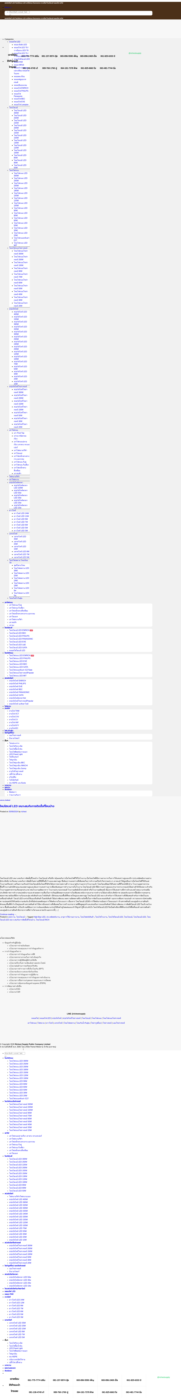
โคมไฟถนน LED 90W (18, 1081)
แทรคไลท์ (13, 534)
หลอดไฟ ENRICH (21, 88)
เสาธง (11, 625)
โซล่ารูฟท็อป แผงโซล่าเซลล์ (15, 1266)
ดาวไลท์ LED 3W (21, 531)
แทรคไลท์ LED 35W (17, 1323)
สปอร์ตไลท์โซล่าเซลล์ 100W (20, 1254)
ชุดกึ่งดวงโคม (19, 565)
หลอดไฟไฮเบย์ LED (22, 59)
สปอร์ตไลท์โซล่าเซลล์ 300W (20, 1246)
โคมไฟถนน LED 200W (18, 1067)
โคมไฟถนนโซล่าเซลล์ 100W (21, 1110)
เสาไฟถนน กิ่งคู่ (20, 462)
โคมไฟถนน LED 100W (18, 1078)
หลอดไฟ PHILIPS (21, 91)
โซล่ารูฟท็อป (9, 733)
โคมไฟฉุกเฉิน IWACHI (18, 765)
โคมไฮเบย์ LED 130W (18, 1176)
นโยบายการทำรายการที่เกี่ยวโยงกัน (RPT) (26, 969)
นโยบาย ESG (14, 989)
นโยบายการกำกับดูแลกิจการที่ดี (22, 954)
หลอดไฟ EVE (19, 102)
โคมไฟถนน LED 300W (18, 1061)
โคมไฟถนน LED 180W (18, 1070)
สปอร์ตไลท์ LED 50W (18, 1231)
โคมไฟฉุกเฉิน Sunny (17, 768)
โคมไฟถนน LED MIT (18, 676)
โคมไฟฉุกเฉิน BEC (17, 763)
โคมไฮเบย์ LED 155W (18, 1171)
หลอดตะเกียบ (19, 76)
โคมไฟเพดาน (69, 1023)
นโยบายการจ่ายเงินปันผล (19, 946)
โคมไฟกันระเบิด (15, 746)
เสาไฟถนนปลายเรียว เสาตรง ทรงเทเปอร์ (22, 444)
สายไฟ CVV (14, 717)
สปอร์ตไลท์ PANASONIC (19, 692)
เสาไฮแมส (18, 453)
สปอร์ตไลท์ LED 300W (18, 1208)
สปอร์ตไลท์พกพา (16, 482)
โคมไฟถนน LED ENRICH (19, 655)
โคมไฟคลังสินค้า (87, 917)
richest (23, 812)
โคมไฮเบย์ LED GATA (18, 648)
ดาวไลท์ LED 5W (21, 528)
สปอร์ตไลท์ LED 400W (18, 1199)
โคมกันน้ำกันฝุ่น (15, 598)
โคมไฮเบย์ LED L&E (17, 645)
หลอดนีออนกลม (20, 85)
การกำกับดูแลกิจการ (13, 951)
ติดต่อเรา (8, 789)
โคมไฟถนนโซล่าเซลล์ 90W (20, 1113)
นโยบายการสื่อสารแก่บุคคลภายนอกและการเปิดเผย (30, 980)
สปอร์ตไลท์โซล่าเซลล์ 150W (20, 1251)
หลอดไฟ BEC (19, 99)
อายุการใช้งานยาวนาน (70, 917)
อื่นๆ (6, 741)
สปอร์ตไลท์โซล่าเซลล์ (18, 387)
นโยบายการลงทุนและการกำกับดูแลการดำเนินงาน (29, 977)
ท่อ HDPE (13, 1357)
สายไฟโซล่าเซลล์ (16, 771)
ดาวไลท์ (12, 510)
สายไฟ (7, 708)
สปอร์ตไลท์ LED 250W (18, 1211)
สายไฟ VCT (14, 714)
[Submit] (5, 1056)
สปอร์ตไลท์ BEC (16, 689)
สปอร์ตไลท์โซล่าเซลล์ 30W (20, 1260)
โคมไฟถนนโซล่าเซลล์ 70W (20, 1116)
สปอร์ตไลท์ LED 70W (18, 1228)
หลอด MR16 (19, 65)
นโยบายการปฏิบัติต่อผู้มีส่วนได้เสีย (23, 960)
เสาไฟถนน (13, 430)
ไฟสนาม (8, 706)
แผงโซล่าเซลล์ (15, 735)
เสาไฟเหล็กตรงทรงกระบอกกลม (22, 614)
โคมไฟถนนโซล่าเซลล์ (18, 248)
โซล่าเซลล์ (107, 1023)
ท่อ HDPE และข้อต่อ (17, 783)
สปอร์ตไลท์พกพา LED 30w (20, 1280)
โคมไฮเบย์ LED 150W (18, 1173)
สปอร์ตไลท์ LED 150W (18, 1220)
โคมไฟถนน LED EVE (18, 661)
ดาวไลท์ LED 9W (21, 519)
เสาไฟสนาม (14, 479)
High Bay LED (39, 917)
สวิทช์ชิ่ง (12, 777)
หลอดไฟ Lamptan (21, 105)
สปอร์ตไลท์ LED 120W (18, 1222)
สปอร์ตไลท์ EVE (15, 686)
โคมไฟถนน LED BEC (18, 664)
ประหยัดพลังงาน (53, 917)
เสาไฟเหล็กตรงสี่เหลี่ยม (18, 611)
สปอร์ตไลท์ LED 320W (18, 1205)
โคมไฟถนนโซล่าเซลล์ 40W (20, 1124)
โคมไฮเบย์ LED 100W (18, 1182)
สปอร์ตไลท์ (13, 309)
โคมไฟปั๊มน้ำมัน (15, 749)
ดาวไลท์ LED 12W (21, 516)
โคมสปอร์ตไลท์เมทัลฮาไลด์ (15, 1289)
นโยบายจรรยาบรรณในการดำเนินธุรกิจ (25, 957)
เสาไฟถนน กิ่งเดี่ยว (21, 465)
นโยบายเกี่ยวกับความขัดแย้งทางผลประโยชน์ (27, 963)
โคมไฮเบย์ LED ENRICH (19, 630)
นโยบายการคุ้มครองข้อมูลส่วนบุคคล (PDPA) (27, 983)
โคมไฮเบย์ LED (139, 917)
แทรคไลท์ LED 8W (21, 551)
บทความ (8, 785)
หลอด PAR (18, 62)
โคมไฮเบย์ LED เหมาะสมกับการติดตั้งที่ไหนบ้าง (27, 806)
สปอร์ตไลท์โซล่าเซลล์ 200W (20, 1248)
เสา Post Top (19, 433)
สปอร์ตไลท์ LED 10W (18, 1240)
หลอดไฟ (34, 1018)
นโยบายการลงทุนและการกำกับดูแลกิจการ (26, 948)
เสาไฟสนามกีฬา (20, 450)
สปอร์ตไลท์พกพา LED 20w (20, 1283)
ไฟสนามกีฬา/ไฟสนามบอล (19, 1196)
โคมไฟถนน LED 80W (18, 1084)
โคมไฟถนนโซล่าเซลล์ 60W (20, 1119)
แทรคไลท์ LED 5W (21, 557)
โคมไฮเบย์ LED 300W (18, 1159)
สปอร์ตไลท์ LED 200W (18, 1217)
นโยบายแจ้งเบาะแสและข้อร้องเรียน (23, 972)
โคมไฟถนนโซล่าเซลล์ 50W (20, 1122)
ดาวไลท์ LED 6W (21, 525)
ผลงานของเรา (10, 1368)
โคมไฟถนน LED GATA (18, 667)
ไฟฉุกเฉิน (13, 760)
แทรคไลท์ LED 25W (17, 1326)
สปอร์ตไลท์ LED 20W (18, 1237)
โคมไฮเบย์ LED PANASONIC (21, 639)
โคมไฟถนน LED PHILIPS (19, 658)
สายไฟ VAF (14, 722)
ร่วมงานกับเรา (15, 795)
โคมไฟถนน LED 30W (18, 1093)
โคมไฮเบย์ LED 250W (18, 1162)
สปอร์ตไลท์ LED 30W (18, 1234)
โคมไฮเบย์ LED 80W (17, 1188)
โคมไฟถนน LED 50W (18, 1090)
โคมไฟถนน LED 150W (18, 1072)
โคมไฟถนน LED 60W (18, 1087)
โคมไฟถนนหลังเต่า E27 (19, 670)
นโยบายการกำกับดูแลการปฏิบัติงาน (23, 975)
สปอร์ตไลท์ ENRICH (17, 681)
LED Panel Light (16, 754)
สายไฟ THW (14, 711)
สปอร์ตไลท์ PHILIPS (17, 684)
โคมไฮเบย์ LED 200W (18, 1168)
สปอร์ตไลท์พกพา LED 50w (20, 1277)
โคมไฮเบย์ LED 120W (18, 1179)
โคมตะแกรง (14, 743)
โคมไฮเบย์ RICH (42, 920)
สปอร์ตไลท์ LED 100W (18, 1225)
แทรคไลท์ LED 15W (17, 1329)
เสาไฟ (7, 1133)
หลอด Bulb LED (20, 45)
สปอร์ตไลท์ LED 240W (18, 1214)
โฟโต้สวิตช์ (13, 780)
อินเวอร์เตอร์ (14, 738)
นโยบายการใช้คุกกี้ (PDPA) (31, 1049)
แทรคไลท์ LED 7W (21, 554)
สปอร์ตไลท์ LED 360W (18, 1202)
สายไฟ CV (13, 720)
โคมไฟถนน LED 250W (18, 1064)
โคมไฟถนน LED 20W (18, 1096)
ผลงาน (7, 787)
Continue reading (8, 914)
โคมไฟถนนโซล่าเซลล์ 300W (21, 1104)
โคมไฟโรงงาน (101, 917)
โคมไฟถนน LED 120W (18, 1075)
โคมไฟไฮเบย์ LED (115, 917)
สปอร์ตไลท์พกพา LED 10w (20, 1286)
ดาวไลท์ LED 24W (21, 513)
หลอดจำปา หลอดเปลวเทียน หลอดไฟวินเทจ (21, 71)
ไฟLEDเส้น (9, 731)
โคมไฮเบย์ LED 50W (17, 1191)
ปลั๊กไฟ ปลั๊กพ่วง (15, 774)
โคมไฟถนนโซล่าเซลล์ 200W (21, 1107)
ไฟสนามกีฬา (14, 476)
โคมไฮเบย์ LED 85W (17, 1185)
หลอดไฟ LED (14, 42)
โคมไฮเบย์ (13, 108)
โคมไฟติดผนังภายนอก (18, 752)
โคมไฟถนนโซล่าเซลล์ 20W (20, 1130)
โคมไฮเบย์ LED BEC (17, 633)
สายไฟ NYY (14, 725)
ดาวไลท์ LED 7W (21, 522)
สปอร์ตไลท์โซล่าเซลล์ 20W (20, 1263)
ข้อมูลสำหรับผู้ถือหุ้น (13, 943)
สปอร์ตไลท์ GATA (16, 695)
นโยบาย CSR (14, 992)
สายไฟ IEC (13, 728)
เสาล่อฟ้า (17, 473)
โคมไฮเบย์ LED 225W (18, 1165)
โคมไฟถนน (14, 170)
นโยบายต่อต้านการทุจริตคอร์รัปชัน (23, 966)
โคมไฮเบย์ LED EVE (17, 642)
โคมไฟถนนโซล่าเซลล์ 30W (20, 1127)
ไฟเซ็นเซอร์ (14, 757)
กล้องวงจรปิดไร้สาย (17, 1360)
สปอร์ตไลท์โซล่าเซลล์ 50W (20, 1257)
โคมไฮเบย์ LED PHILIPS (19, 636)
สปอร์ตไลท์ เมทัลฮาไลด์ (18, 704)
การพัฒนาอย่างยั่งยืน (13, 986)
